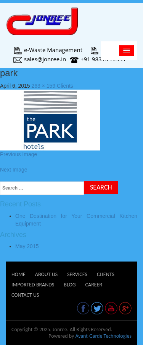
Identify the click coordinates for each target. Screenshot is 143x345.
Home (18, 274)
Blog (70, 284)
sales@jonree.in (39, 59)
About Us (46, 274)
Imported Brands (32, 284)
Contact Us (25, 295)
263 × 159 (44, 86)
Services (77, 274)
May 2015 (27, 246)
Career (93, 284)
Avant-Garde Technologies (103, 336)
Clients (65, 86)
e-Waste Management (47, 50)
